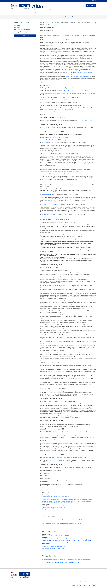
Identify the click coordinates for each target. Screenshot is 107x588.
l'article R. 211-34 (49, 127)
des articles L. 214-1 (81, 44)
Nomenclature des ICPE (48, 523)
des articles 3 (53, 460)
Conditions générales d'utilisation (33, 582)
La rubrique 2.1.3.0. (46, 173)
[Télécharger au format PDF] (95, 22)
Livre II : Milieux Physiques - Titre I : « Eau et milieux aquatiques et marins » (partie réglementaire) (67, 499)
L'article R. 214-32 (44, 267)
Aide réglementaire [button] (37, 13)
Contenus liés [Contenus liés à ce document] (25, 35)
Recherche (90, 13)
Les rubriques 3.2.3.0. (46, 214)
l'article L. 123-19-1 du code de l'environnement (60, 109)
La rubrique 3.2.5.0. (46, 234)
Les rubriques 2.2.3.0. (47, 204)
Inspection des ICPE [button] (57, 13)
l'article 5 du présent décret (59, 457)
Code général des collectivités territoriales (53, 509)
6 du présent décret (65, 460)
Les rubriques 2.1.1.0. (47, 142)
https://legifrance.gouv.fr (52, 79)
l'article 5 (91, 48)
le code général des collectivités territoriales (53, 93)
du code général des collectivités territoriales (62, 431)
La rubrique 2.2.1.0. (46, 194)
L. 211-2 (76, 90)
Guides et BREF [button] (75, 13)
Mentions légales (20, 582)
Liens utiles (44, 582)
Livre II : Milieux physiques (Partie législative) (53, 507)
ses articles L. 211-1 (68, 90)
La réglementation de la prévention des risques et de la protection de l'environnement (50, 9)
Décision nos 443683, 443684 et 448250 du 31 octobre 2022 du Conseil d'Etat (60, 35)
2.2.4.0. (56, 204)
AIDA (12, 17)
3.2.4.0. (55, 214)
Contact (12, 582)
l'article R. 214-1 (55, 137)
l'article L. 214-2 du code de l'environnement (77, 76)
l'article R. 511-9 (76, 423)
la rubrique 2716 (51, 423)
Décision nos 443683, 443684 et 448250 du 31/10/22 (55, 496)
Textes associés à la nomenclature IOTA (82, 520)
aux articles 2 (85, 120)
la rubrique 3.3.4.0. (49, 239)
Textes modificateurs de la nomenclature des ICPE (69, 523)
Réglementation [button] (19, 13)
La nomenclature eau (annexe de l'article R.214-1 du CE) (56, 520)
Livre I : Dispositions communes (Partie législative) (55, 505)
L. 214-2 (80, 90)
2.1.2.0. (55, 142)
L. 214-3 (86, 90)
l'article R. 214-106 (48, 401)
